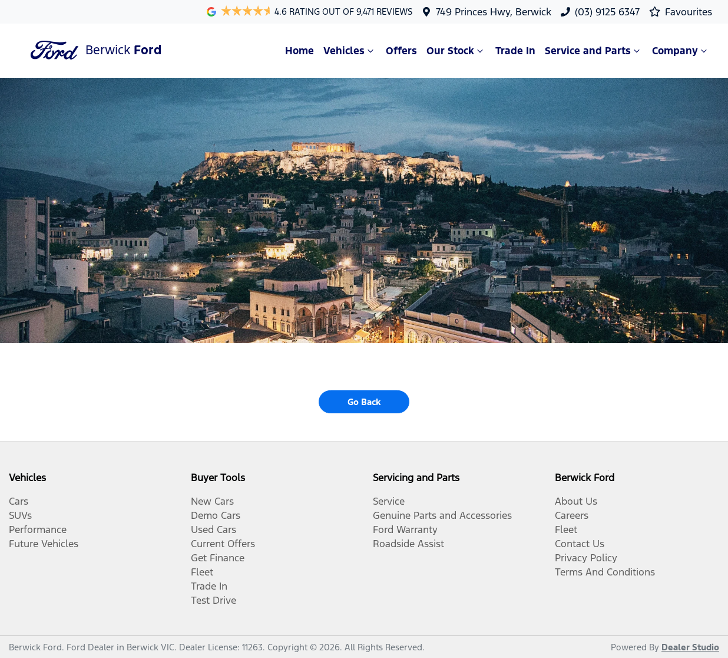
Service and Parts (594, 50)
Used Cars (213, 529)
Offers (401, 50)
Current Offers (223, 543)
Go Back (364, 401)
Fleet (202, 571)
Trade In (515, 50)
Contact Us (579, 543)
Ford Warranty (405, 529)
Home (299, 50)
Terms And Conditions (605, 571)
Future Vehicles (43, 543)
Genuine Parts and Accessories (442, 515)
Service (389, 501)
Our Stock (456, 50)
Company (681, 50)
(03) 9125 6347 (607, 11)
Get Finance (217, 557)
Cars (18, 501)
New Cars (212, 501)
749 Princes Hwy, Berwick (493, 11)
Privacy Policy (586, 557)
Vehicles (349, 50)
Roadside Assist (408, 543)
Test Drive (213, 600)
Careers (571, 515)
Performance (38, 529)
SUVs (20, 515)
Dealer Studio (690, 647)
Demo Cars (215, 515)
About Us (576, 501)
